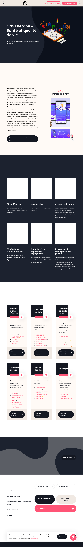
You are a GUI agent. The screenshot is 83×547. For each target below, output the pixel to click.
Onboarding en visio (15, 368)
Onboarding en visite (40, 310)
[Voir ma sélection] (73, 537)
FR (7, 520)
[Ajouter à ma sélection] (21, 317)
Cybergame (64, 369)
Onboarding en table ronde (64, 310)
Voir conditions (34, 538)
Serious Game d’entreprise (15, 310)
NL (12, 520)
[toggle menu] (3, 3)
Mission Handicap (39, 368)
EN (10, 520)
